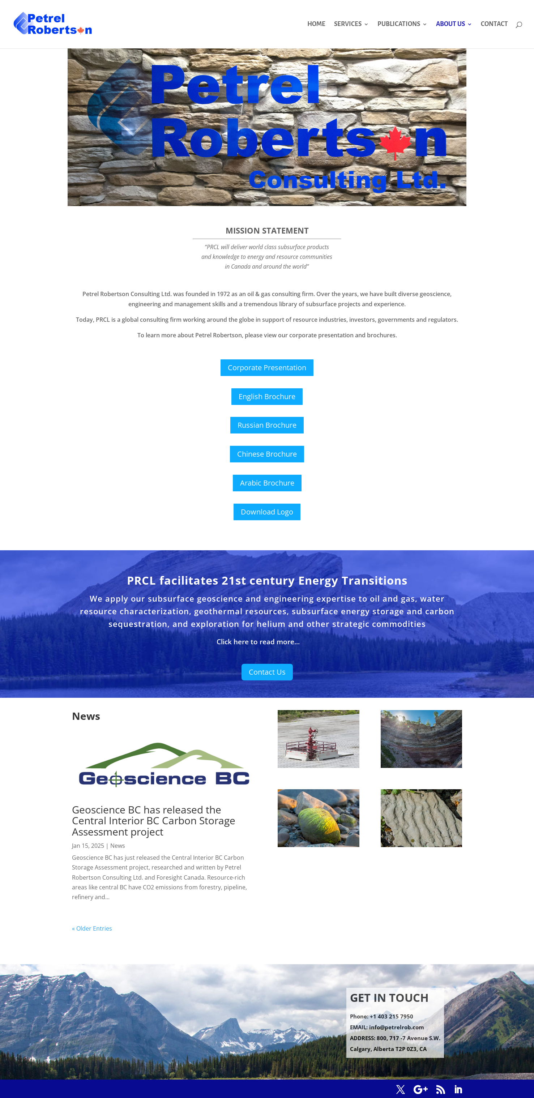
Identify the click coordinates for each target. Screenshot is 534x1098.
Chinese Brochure (267, 454)
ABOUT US (450, 24)
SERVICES (348, 24)
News (117, 846)
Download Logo (267, 512)
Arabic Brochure (267, 483)
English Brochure (267, 396)
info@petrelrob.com (396, 1027)
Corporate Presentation (267, 367)
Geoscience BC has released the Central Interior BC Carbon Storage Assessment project (153, 821)
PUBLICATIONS (398, 24)
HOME (316, 24)
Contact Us (267, 672)
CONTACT (494, 24)
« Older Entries (92, 928)
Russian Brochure (267, 425)
